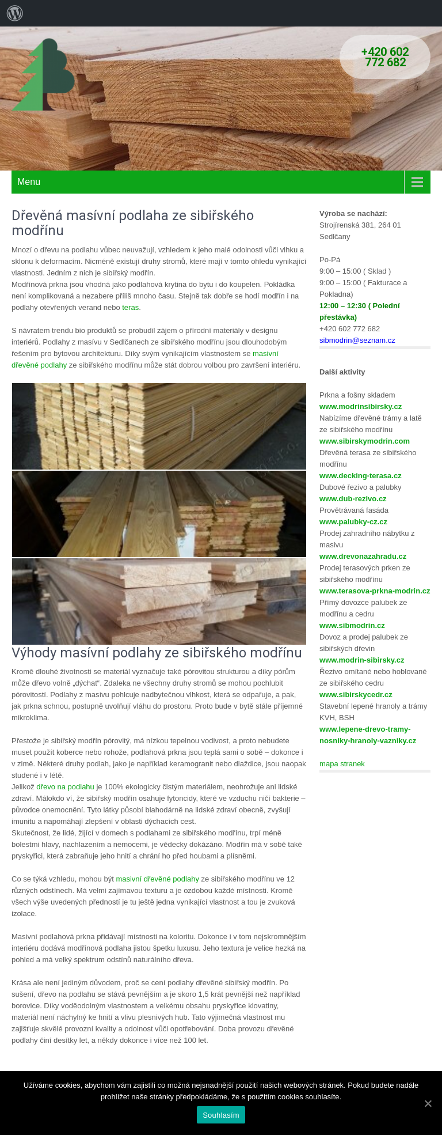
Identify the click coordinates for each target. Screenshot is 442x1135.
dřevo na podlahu (65, 786)
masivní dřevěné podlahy (157, 879)
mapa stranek (342, 763)
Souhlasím (221, 1115)
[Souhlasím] (427, 1103)
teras (130, 307)
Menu (28, 182)
